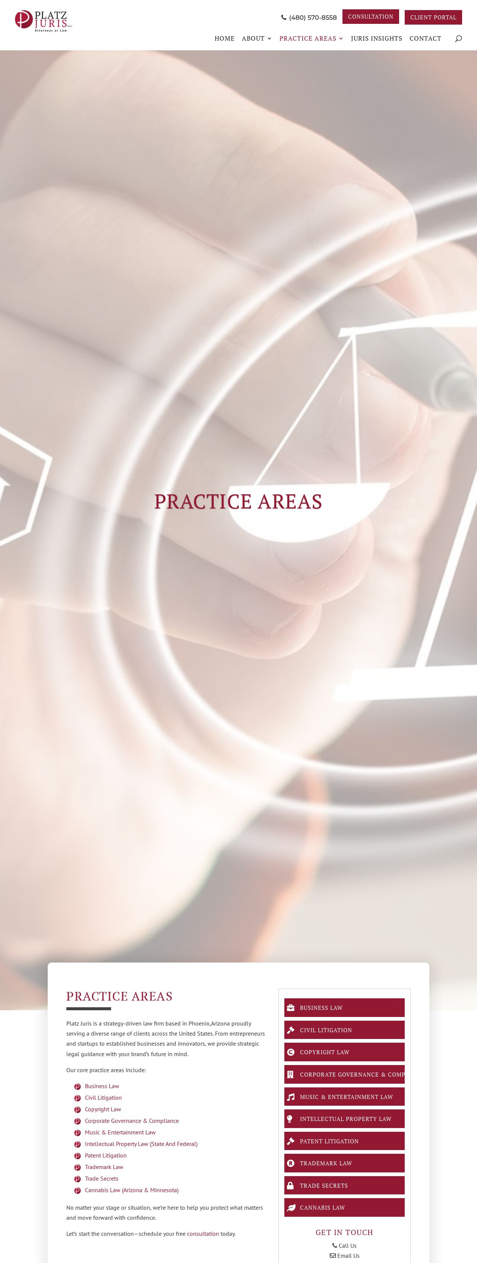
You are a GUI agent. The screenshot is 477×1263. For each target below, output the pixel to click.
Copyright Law (103, 1109)
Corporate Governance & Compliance (132, 1120)
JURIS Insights (376, 38)
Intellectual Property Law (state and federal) (141, 1143)
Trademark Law (104, 1167)
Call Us (344, 1254)
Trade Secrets (102, 1178)
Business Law (102, 1086)
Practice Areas (308, 38)
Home (225, 38)
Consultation (362, 17)
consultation (203, 1233)
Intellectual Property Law (344, 1123)
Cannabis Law (319, 1215)
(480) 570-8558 (297, 17)
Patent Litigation (106, 1155)
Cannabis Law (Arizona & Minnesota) (132, 1190)
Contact (426, 38)
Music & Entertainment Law (120, 1132)
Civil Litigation (103, 1097)
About (253, 38)
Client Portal (430, 17)
